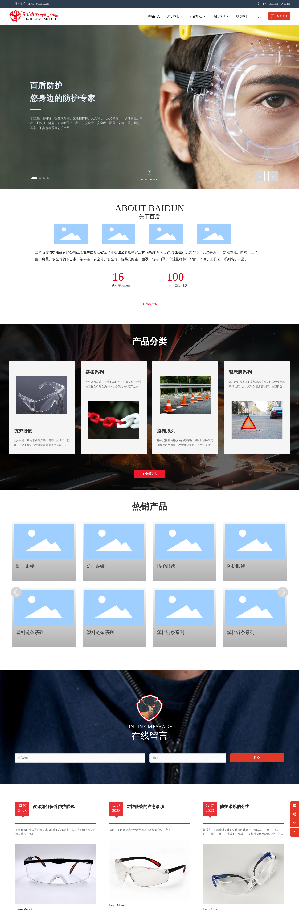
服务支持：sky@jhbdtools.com (32, 3)
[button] (34, 178)
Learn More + (23, 909)
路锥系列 (166, 430)
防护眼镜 (23, 430)
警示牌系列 (240, 372)
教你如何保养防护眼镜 (54, 806)
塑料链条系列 (30, 632)
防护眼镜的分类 (234, 806)
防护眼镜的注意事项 (145, 806)
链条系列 (94, 372)
